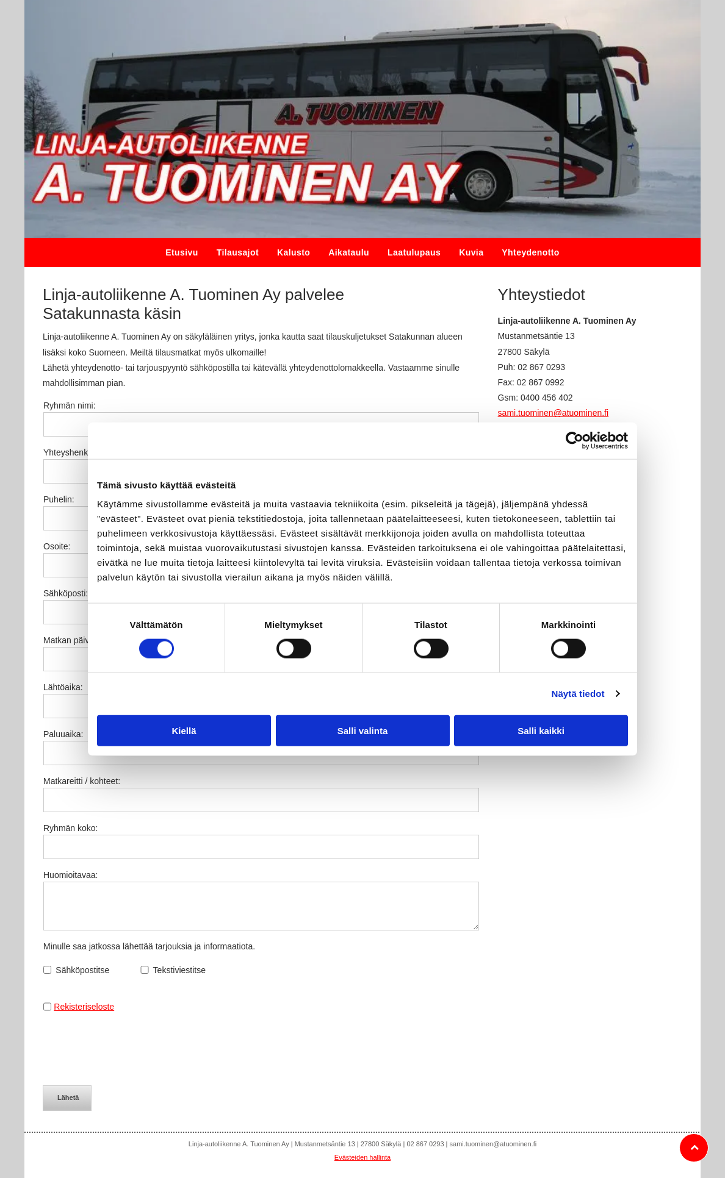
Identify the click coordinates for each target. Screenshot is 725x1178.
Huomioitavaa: (70, 875)
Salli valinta (362, 730)
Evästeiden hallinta (362, 1157)
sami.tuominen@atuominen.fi (553, 413)
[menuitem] (181, 252)
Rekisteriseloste (84, 1007)
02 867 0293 (541, 367)
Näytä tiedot (578, 693)
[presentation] (136, 1049)
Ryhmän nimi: (69, 405)
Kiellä (183, 730)
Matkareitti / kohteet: (81, 781)
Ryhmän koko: (70, 828)
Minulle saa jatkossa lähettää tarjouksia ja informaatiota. (149, 946)
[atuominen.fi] (362, 119)
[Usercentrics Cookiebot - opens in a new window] (574, 441)
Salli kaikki (541, 730)
